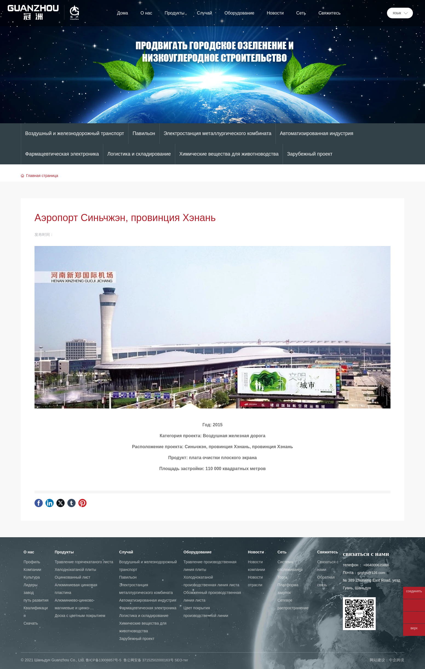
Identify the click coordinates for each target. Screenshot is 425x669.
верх (413, 628)
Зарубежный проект (309, 154)
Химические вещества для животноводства (229, 154)
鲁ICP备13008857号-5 (103, 660)
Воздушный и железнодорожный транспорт (74, 133)
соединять (414, 591)
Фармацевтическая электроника (62, 154)
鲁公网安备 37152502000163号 (149, 660)
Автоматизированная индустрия (316, 133)
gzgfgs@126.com (371, 573)
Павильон (144, 133)
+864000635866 (376, 565)
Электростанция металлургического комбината (217, 133)
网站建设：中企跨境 (387, 660)
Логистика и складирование (139, 154)
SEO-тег (181, 660)
